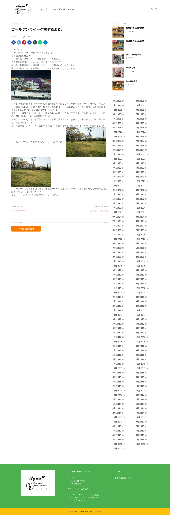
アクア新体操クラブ (123, 478)
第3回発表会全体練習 (135, 41)
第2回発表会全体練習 (135, 28)
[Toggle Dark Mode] (151, 9)
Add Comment (26, 229)
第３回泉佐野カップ (134, 54)
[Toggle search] (156, 9)
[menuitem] (43, 9)
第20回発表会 (131, 81)
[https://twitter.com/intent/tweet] (146, 9)
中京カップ (130, 68)
